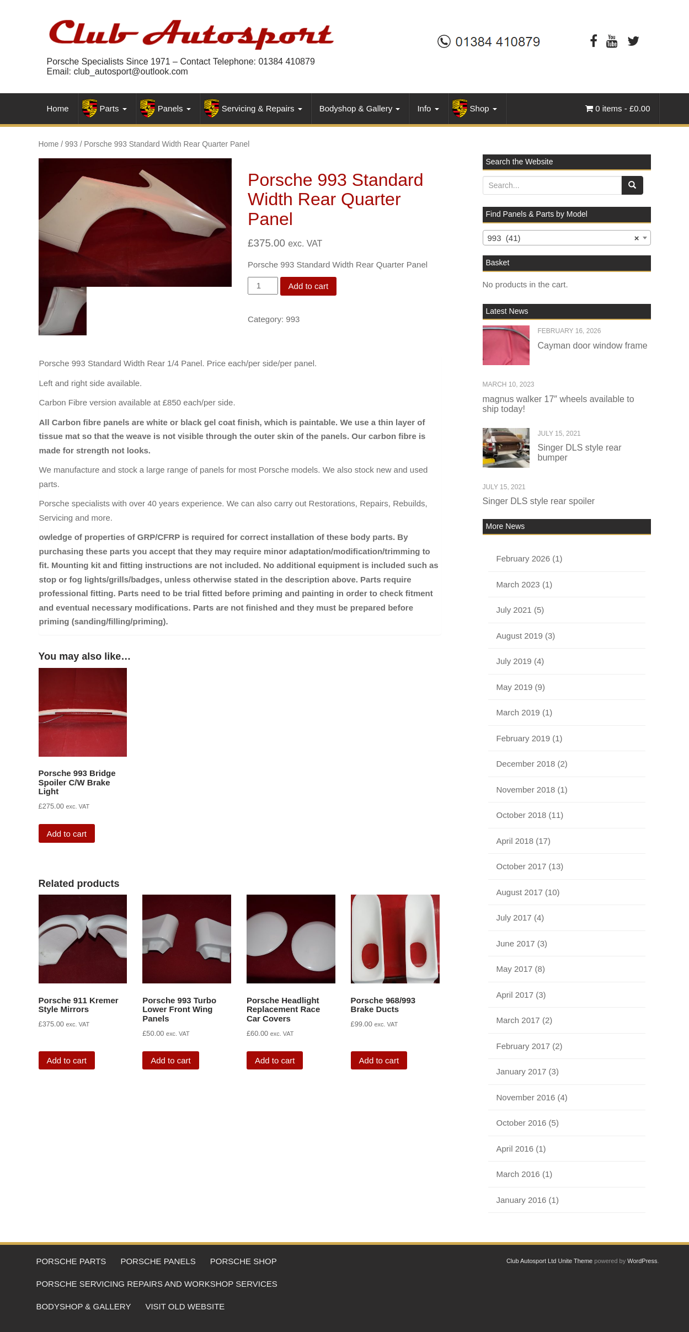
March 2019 (518, 712)
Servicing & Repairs (262, 108)
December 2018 (526, 763)
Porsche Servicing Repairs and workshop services (159, 1287)
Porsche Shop (254, 1262)
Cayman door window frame (593, 345)
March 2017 (518, 1020)
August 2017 (519, 892)
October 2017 (521, 866)
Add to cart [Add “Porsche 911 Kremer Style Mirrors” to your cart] (67, 1060)
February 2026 (523, 558)
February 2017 (523, 1046)
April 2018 (515, 841)
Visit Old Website (192, 1313)
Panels (174, 108)
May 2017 (514, 968)
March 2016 (518, 1174)
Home (58, 108)
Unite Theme (575, 1261)
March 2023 (518, 584)
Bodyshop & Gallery (359, 108)
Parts (113, 108)
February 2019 (523, 738)
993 (71, 144)
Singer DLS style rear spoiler (539, 501)
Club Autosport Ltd (531, 1261)
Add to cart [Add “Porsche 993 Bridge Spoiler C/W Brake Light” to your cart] (67, 833)
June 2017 (515, 943)
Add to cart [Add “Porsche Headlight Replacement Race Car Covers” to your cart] (275, 1060)
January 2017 (521, 1071)
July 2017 (514, 917)
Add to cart (309, 286)
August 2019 (519, 635)
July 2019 (514, 661)
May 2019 (514, 687)
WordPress (642, 1261)
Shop (483, 108)
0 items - (617, 108)
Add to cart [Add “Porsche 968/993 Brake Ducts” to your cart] (379, 1060)
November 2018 (526, 789)
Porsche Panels (164, 1262)
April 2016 (515, 1148)
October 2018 (521, 815)
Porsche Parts (74, 1262)
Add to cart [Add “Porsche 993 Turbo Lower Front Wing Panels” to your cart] (171, 1060)
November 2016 (526, 1097)
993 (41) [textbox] (563, 238)
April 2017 (515, 994)
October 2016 (521, 1122)
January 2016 (521, 1200)
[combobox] (567, 237)
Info (428, 108)
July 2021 (514, 609)
